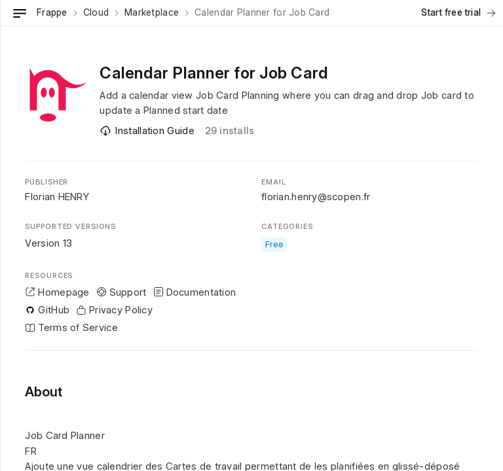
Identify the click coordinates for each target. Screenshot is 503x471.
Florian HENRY (57, 196)
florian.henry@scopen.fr (315, 196)
